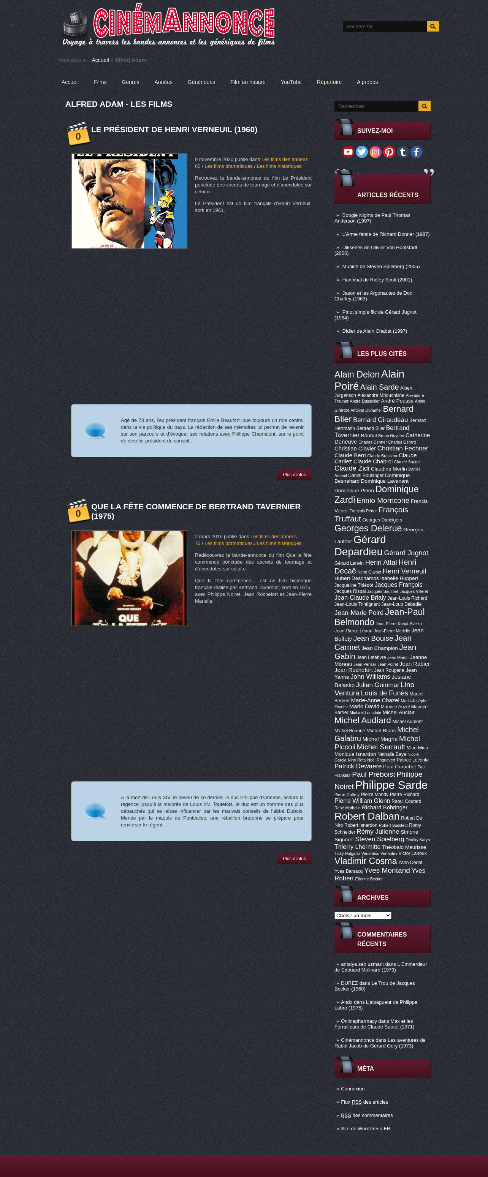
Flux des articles (364, 1102)
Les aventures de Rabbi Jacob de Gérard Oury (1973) (380, 1043)
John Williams (370, 676)
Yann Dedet (410, 862)
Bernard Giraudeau (380, 419)
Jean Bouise (373, 638)
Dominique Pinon (354, 490)
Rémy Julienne (377, 831)
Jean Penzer (364, 664)
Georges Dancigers (382, 520)
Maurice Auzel (395, 706)
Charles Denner (372, 442)
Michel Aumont (407, 721)
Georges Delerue (368, 528)
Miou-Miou (417, 747)
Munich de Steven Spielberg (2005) (381, 266)
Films (100, 82)
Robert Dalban (367, 816)
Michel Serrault (381, 747)
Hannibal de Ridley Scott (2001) (377, 280)
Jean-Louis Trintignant (357, 604)
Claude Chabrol (373, 461)
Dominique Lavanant (385, 481)
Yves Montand (387, 870)
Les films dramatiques (228, 166)
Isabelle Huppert (399, 578)
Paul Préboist (373, 774)
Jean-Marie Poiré (358, 612)
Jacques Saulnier (382, 591)
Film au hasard (248, 82)
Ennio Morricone (382, 500)
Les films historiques (279, 166)
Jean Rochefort (353, 670)
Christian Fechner (402, 448)
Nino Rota (357, 760)
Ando (346, 1002)
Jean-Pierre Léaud (353, 631)
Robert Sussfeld (393, 825)
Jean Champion (379, 648)
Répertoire (329, 82)
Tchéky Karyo (418, 839)
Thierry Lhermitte (357, 846)
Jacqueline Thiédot (353, 585)
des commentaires (367, 1115)
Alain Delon (357, 374)
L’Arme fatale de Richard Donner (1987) (386, 234)
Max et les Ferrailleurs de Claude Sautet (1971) (374, 1024)
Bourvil (369, 435)
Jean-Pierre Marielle (392, 631)
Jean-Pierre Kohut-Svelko (399, 623)
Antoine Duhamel (366, 410)
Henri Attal (381, 562)
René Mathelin (347, 808)
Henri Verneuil (404, 571)
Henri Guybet (370, 572)
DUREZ (349, 983)
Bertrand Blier (370, 428)
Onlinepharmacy (359, 1021)
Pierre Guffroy (347, 794)
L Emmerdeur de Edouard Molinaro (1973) (380, 967)
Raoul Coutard (406, 801)
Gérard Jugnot (406, 553)
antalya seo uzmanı (362, 964)
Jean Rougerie (389, 670)
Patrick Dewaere (358, 766)
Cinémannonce (357, 1040)
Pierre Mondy (374, 794)
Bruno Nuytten (391, 435)
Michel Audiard (362, 720)
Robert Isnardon (360, 825)
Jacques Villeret (413, 591)
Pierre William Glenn (362, 800)
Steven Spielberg (379, 839)
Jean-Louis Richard (407, 598)
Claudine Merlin (389, 469)
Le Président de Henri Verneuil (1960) (174, 129)
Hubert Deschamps (356, 578)
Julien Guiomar (377, 685)
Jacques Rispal (350, 591)
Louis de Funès (384, 693)
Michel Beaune (349, 730)
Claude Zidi (351, 468)
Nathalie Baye (391, 754)
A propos (367, 82)
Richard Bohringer (384, 807)
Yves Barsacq (348, 871)
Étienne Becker (369, 879)
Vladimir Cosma (365, 861)
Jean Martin (398, 657)
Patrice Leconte (413, 760)
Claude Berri (350, 455)
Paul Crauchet (399, 766)
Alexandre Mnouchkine (380, 395)
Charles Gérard (402, 442)
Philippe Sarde (391, 785)
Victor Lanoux (413, 853)
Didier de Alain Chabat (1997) (374, 331)
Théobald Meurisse (404, 847)
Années (164, 82)
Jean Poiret (387, 664)
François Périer (363, 511)
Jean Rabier (414, 664)
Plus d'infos (294, 474)
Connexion (352, 1089)
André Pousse (397, 401)
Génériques (201, 82)
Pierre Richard (405, 794)
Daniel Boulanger (365, 475)
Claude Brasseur (382, 455)
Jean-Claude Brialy (360, 597)
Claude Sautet (407, 462)
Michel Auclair (399, 712)
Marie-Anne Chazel (375, 700)
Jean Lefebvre (371, 657)
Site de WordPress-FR (365, 1128)
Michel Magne (380, 739)
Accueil (100, 60)
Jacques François (398, 584)
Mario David (364, 706)
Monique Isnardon (355, 754)
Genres (130, 82)
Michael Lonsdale (365, 712)
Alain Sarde (379, 387)
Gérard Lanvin (349, 563)
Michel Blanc (381, 730)
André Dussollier (365, 401)
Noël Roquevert (381, 760)
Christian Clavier (355, 449)
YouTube (291, 82)
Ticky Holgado (347, 853)
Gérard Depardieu (360, 546)
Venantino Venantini (379, 853)
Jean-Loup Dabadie (401, 604)
